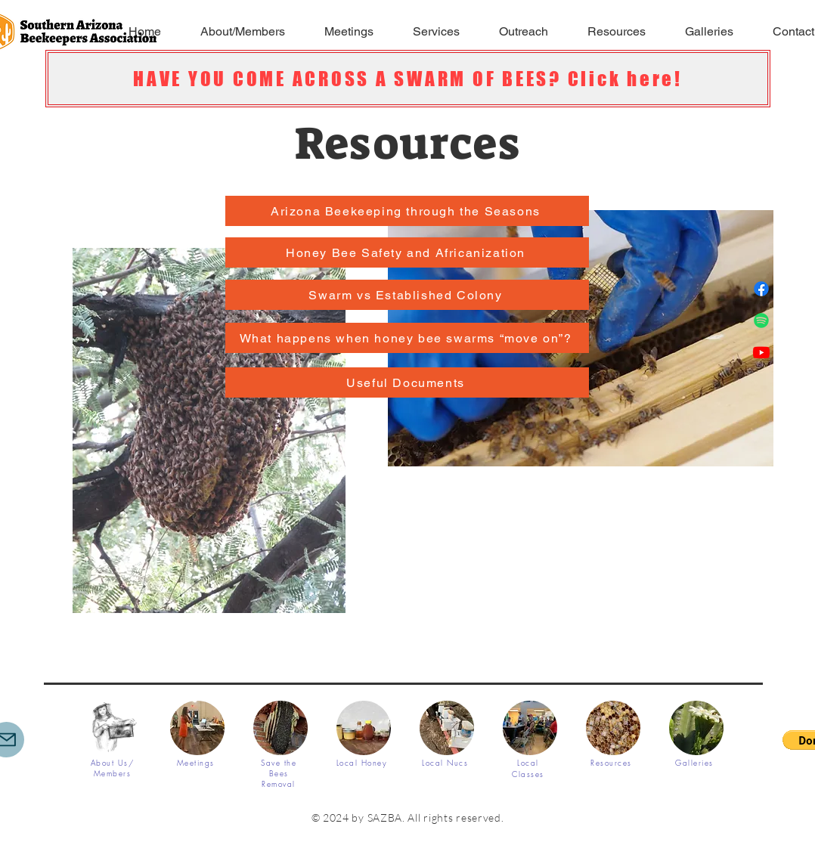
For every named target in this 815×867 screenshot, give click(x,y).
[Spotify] (761, 320)
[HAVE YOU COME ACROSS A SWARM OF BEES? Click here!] (407, 78)
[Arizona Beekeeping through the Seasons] (407, 211)
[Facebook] (761, 289)
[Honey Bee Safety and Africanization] (407, 252)
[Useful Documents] (407, 382)
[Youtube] (761, 352)
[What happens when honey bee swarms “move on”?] (407, 338)
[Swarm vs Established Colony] (407, 295)
